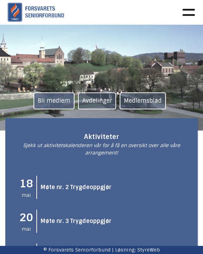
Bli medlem (54, 100)
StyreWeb (148, 250)
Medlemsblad (143, 100)
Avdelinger (97, 100)
